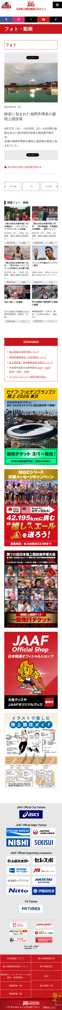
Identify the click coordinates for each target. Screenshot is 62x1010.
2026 (11, 371)
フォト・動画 (18, 29)
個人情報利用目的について (15, 966)
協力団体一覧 (46, 985)
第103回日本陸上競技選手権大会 (24, 167)
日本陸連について (15, 958)
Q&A (46, 976)
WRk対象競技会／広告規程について (27, 357)
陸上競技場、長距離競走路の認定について (31, 362)
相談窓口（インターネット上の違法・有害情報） (15, 976)
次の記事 (48, 186)
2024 (40, 367)
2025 (47, 367)
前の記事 (13, 186)
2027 (19, 371)
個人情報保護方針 (46, 958)
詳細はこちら (49, 1007)
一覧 (31, 186)
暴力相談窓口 (46, 966)
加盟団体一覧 (15, 985)
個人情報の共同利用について (24, 352)
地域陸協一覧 (15, 993)
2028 (26, 371)
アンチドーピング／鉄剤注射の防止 (27, 376)
